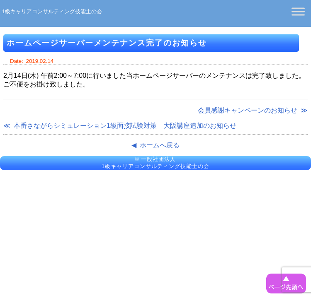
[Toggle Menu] (298, 11)
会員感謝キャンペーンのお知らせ (247, 110)
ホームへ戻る (160, 145)
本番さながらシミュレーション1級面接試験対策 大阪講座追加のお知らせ (125, 125)
